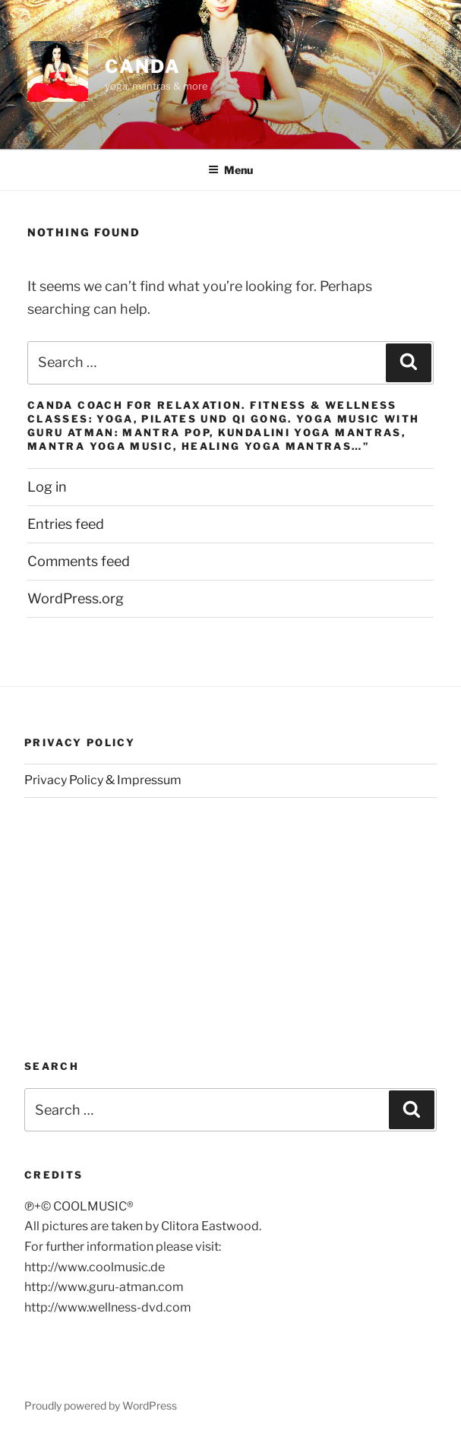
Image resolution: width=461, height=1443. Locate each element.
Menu (230, 169)
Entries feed (65, 524)
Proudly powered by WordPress (100, 1405)
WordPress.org (75, 598)
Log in (47, 487)
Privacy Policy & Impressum (103, 780)
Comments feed (78, 561)
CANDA (143, 66)
